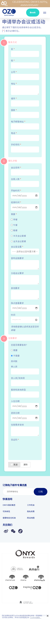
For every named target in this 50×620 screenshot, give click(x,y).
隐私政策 (31, 511)
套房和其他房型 (25, 393)
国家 (25, 113)
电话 (25, 136)
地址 (25, 88)
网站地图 (31, 518)
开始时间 (25, 194)
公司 (25, 75)
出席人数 (25, 182)
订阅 (40, 491)
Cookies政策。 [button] (35, 618)
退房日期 (25, 416)
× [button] (47, 615)
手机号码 (25, 147)
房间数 (14, 361)
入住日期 (25, 404)
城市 (25, 101)
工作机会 (31, 505)
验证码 (15, 439)
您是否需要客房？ (19, 345)
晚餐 (14, 230)
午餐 (14, 225)
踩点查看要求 (25, 306)
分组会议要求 (25, 278)
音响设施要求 (25, 263)
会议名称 (25, 170)
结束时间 (25, 205)
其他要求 (25, 293)
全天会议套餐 (18, 241)
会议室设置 (25, 250)
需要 (14, 214)
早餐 (14, 219)
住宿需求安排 (25, 429)
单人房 (25, 369)
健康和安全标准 (9, 518)
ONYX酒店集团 (9, 505)
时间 (25, 318)
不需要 (15, 355)
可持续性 (6, 511)
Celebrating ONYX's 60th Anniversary (24, 3)
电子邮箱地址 (25, 125)
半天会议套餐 (18, 235)
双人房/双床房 (25, 381)
